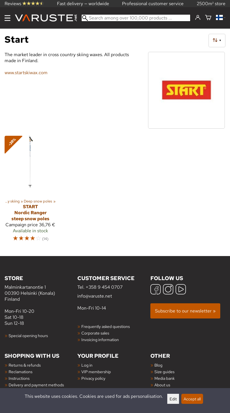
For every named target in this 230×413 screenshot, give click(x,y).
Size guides (164, 371)
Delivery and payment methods (36, 385)
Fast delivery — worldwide (83, 4)
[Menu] (7, 18)
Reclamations (20, 371)
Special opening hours (28, 335)
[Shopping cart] (208, 17)
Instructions (19, 378)
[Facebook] (155, 290)
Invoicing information (100, 339)
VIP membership (96, 371)
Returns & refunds (25, 365)
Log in (87, 365)
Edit (173, 399)
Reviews (24, 4)
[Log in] (197, 17)
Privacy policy (93, 378)
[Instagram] (168, 290)
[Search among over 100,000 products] (135, 17)
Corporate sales (95, 333)
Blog (158, 365)
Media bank (164, 378)
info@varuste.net (94, 296)
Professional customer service (153, 4)
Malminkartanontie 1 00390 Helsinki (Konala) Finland (41, 288)
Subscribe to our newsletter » (185, 311)
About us (162, 385)
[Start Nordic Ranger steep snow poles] (30, 191)
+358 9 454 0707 (104, 287)
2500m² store (211, 4)
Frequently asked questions (105, 326)
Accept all (192, 399)
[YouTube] (181, 290)
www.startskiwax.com (26, 73)
